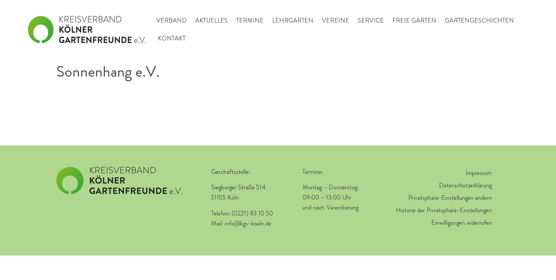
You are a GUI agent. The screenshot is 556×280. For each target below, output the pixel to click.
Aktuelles (211, 20)
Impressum (478, 172)
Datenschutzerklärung (465, 185)
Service (371, 20)
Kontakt (171, 38)
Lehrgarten (292, 20)
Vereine (335, 20)
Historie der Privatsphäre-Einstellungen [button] (444, 210)
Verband (171, 20)
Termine (250, 20)
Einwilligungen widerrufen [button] (461, 222)
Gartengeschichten (479, 20)
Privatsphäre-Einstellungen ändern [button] (450, 197)
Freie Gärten (414, 20)
